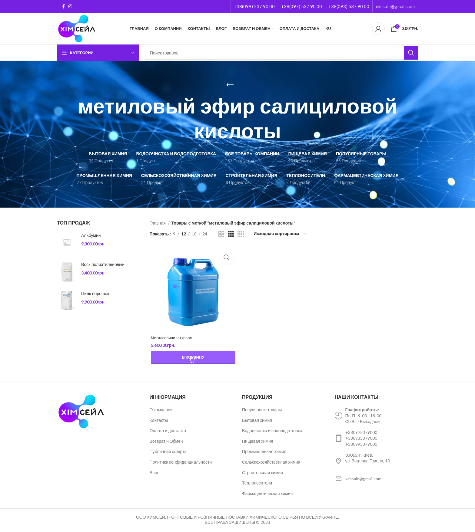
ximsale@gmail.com (395, 6)
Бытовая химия (257, 420)
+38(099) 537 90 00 (254, 6)
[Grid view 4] (241, 234)
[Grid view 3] (231, 234)
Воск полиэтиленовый (103, 265)
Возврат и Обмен (166, 442)
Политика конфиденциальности (181, 462)
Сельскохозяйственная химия (271, 462)
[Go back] (230, 85)
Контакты (159, 420)
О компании (161, 410)
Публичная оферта (168, 452)
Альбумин (91, 235)
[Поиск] (281, 53)
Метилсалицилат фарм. (173, 339)
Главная (158, 222)
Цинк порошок (95, 294)
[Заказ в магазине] (280, 234)
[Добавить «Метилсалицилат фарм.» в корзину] (192, 358)
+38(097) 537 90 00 (301, 6)
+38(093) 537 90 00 (348, 6)
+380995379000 (361, 445)
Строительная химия (262, 473)
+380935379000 (361, 439)
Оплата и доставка (168, 431)
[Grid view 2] (221, 234)
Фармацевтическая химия (267, 494)
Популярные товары (262, 410)
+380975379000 (361, 433)
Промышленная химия (264, 452)
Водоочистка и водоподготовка (272, 431)
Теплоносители (257, 483)
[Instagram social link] (70, 6)
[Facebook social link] (63, 6)
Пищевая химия (257, 442)
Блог (154, 473)
